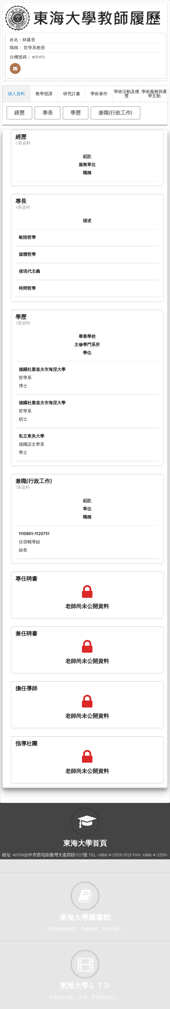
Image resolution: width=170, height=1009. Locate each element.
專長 (47, 112)
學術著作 (98, 93)
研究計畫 (71, 93)
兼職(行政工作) (115, 112)
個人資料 (16, 93)
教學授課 (44, 93)
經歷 (19, 112)
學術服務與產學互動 (154, 93)
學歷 (75, 112)
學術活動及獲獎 (126, 93)
